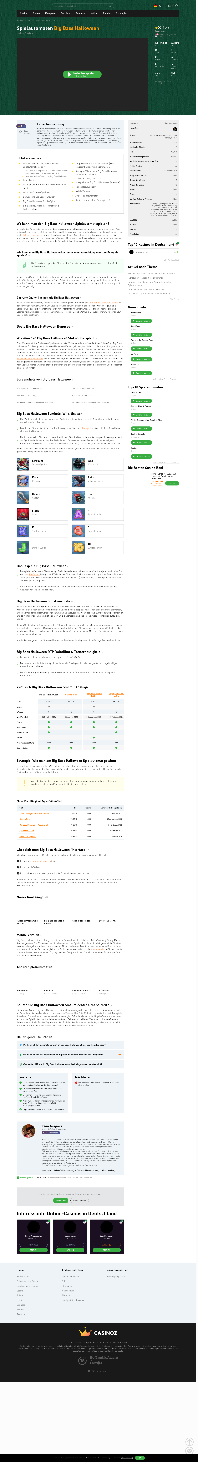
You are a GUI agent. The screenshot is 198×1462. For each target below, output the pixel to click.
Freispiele (50, 15)
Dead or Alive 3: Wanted (161, 419)
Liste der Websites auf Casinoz (103, 306)
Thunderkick (155, 407)
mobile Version (98, 1029)
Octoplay (20, 1073)
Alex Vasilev (40, 1258)
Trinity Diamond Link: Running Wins (164, 436)
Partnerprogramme (116, 1356)
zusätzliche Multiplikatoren (30, 362)
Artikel (93, 15)
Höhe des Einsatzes (41, 941)
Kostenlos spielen (163, 323)
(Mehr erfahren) (127, 1458)
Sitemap (66, 1375)
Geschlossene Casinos (27, 1366)
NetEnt (154, 318)
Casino (23, 15)
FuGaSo (154, 440)
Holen (172, 502)
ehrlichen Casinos (30, 238)
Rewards (21, 1394)
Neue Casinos (23, 1356)
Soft (64, 1361)
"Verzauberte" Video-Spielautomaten (145, 280)
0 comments (160, 34)
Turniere (65, 15)
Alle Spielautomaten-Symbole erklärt (146, 292)
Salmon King (71, 774)
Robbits (154, 466)
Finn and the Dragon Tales (162, 345)
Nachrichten (68, 1370)
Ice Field (155, 360)
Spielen (33, 1330)
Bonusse (80, 15)
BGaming (154, 378)
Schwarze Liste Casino (27, 1361)
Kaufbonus (34, 654)
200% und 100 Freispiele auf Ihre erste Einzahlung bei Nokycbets (163, 495)
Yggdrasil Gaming (79, 1073)
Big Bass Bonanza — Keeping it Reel (35, 905)
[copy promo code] (110, 1325)
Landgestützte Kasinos (73, 1380)
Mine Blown (156, 315)
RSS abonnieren (98, 1451)
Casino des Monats (71, 1356)
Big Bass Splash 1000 (95, 774)
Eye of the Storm (26, 911)
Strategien (121, 15)
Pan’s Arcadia (157, 404)
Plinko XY (155, 375)
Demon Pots (24, 899)
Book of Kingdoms (27, 916)
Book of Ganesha (158, 450)
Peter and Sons (50, 1073)
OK (140, 1458)
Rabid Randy (156, 330)
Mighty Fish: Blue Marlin (117, 774)
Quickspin (155, 469)
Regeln (106, 15)
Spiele (36, 15)
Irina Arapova (29, 146)
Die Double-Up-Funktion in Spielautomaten (149, 296)
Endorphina (104, 1073)
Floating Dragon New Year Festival (34, 893)
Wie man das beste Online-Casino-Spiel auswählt (151, 276)
